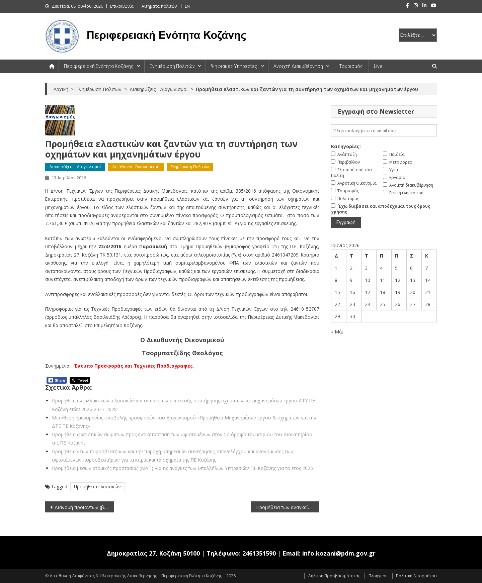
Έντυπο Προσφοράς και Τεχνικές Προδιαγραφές (133, 366)
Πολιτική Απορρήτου (416, 576)
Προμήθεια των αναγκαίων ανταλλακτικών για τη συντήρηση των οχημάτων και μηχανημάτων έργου (287, 507)
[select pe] (418, 35)
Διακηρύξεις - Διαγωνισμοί (75, 167)
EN (187, 6)
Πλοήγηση (378, 576)
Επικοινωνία (122, 6)
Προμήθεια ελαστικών (97, 486)
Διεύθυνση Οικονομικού (136, 167)
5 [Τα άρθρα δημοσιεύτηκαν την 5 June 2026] (396, 268)
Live (378, 66)
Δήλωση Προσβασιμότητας (334, 576)
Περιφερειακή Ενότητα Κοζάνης (99, 66)
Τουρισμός (351, 66)
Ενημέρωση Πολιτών (172, 66)
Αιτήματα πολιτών (159, 6)
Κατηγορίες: (346, 146)
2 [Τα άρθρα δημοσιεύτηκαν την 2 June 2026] (351, 268)
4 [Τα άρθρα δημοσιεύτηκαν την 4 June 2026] (381, 268)
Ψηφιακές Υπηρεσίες (234, 66)
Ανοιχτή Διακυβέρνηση (298, 66)
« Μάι (337, 331)
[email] (384, 130)
